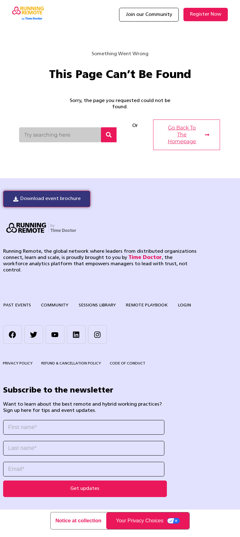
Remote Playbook (140, 305)
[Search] (109, 134)
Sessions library (92, 305)
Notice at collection (79, 525)
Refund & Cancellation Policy (70, 365)
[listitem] (85, 409)
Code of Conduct (126, 365)
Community (52, 305)
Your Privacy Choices (139, 525)
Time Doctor (145, 258)
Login (175, 305)
